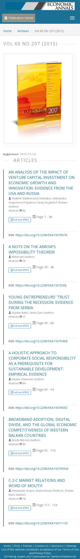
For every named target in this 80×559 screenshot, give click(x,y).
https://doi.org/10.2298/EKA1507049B (42, 341)
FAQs (17, 545)
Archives (23, 31)
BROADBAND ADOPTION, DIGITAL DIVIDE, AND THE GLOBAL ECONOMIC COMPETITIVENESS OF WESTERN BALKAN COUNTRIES (43, 427)
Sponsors (57, 545)
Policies (27, 545)
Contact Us (42, 545)
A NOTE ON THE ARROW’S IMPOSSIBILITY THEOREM (32, 249)
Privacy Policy (43, 553)
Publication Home (18, 18)
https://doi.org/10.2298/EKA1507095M (42, 469)
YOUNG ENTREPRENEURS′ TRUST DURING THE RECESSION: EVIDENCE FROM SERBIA (41, 302)
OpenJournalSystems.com (63, 556)
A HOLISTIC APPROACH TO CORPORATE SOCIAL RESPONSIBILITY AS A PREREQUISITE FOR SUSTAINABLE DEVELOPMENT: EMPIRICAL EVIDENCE (42, 363)
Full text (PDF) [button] (21, 219)
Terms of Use (70, 549)
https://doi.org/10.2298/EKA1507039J (41, 285)
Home (7, 31)
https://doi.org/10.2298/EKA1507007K (41, 235)
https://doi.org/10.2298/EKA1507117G (42, 523)
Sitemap (71, 545)
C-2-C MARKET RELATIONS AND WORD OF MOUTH (37, 483)
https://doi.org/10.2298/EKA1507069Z (41, 408)
